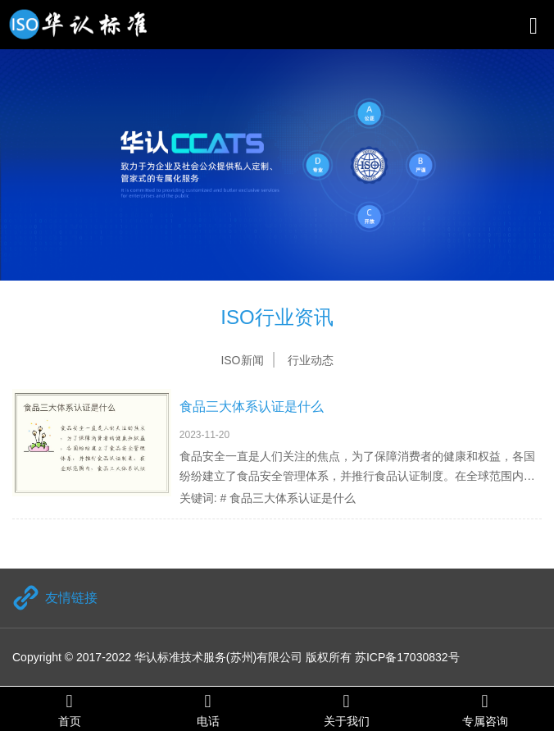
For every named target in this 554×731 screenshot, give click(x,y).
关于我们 (346, 709)
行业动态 (311, 360)
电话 (207, 709)
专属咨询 (485, 709)
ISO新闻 (241, 360)
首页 (69, 709)
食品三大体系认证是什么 (251, 406)
